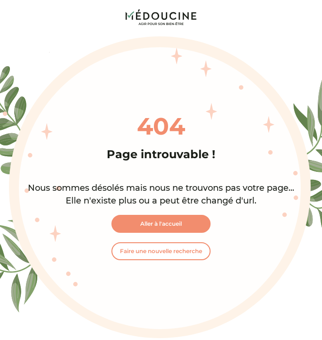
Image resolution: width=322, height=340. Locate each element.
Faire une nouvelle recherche (161, 251)
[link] (161, 17)
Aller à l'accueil (161, 223)
